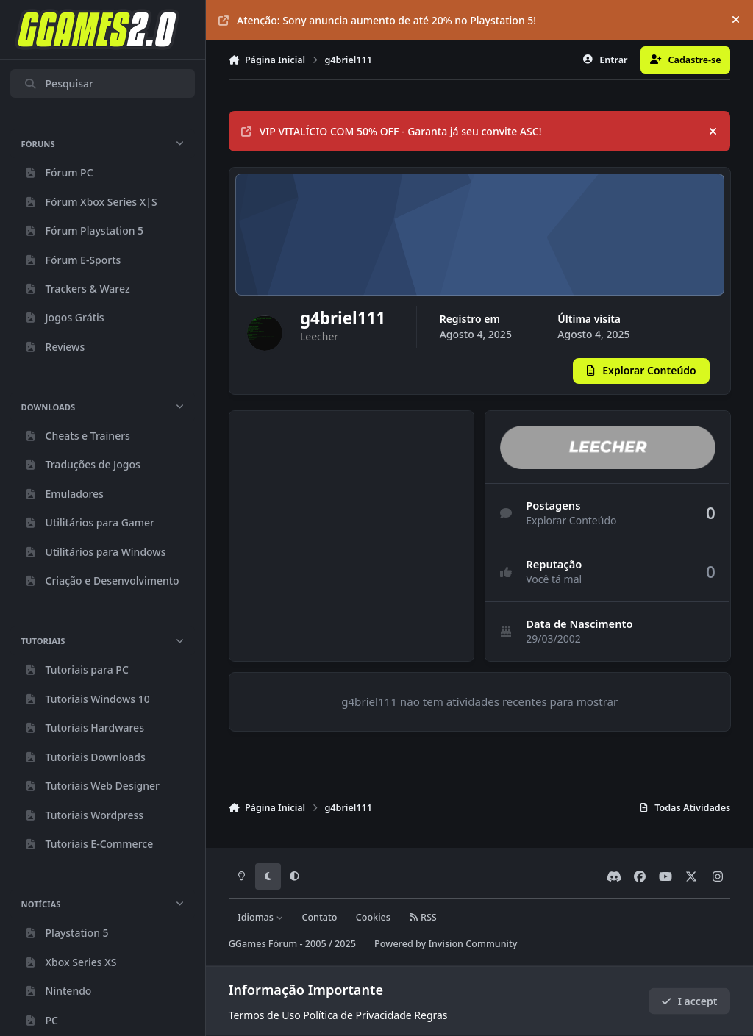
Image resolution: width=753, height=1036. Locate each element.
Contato (319, 917)
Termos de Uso (265, 1015)
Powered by (445, 943)
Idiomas (260, 917)
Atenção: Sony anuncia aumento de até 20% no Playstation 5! (377, 20)
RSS (423, 917)
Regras (430, 1015)
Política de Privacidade (357, 1015)
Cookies (373, 917)
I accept (689, 1001)
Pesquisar (58, 83)
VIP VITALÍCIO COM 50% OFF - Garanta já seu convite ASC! (391, 131)
